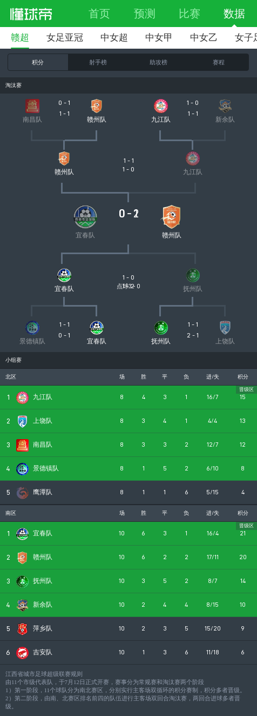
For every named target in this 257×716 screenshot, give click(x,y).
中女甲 (159, 37)
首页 (99, 13)
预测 (144, 13)
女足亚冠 (64, 37)
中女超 (114, 37)
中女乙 (204, 37)
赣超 (20, 37)
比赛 (189, 13)
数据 (234, 13)
